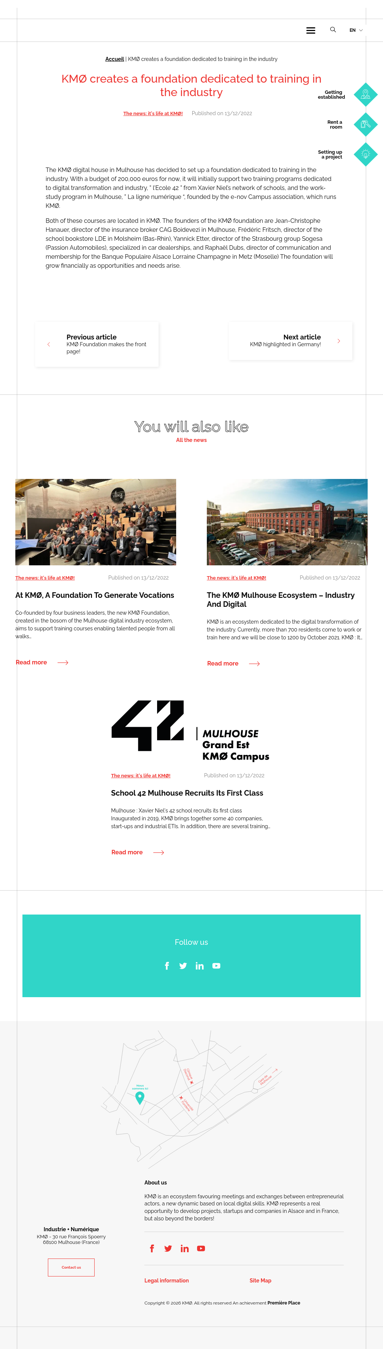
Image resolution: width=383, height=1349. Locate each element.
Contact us (71, 1267)
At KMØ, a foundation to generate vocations (94, 594)
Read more (31, 662)
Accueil (114, 59)
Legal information (166, 1281)
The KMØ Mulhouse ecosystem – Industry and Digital (281, 599)
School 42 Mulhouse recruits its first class (187, 793)
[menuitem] (356, 30)
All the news (191, 440)
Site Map (261, 1281)
